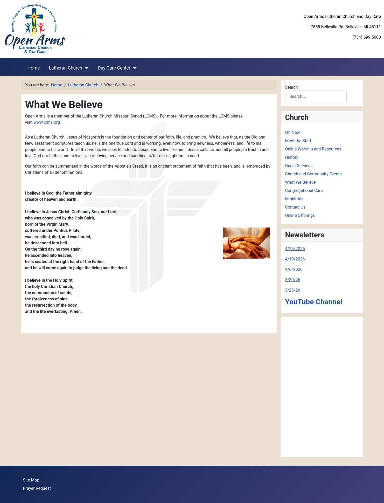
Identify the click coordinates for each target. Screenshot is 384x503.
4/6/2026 (294, 269)
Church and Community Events (313, 173)
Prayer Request (37, 488)
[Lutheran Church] (85, 68)
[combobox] (316, 96)
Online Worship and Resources (313, 149)
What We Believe (300, 182)
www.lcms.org (47, 122)
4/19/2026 (295, 259)
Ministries (294, 198)
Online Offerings (300, 215)
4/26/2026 (295, 248)
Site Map (31, 480)
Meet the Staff (298, 140)
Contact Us (295, 207)
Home (33, 68)
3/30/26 (292, 279)
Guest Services (299, 165)
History (291, 157)
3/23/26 (292, 290)
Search (291, 87)
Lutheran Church (65, 68)
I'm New (292, 132)
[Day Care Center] (133, 68)
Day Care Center (114, 68)
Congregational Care (304, 190)
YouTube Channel (314, 302)
